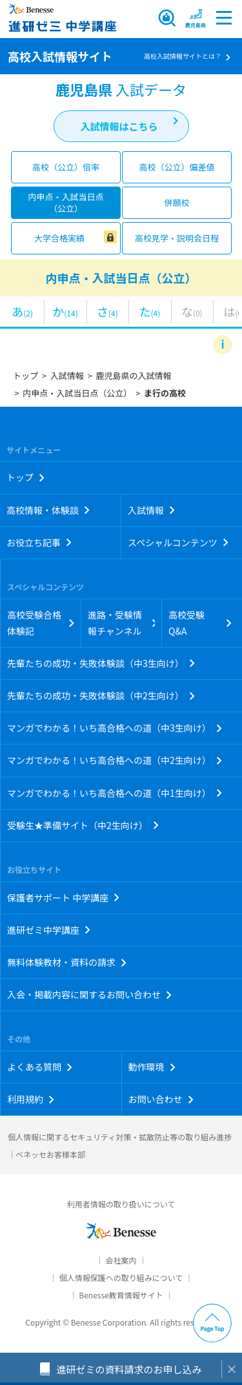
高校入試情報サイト (60, 56)
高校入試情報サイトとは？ (182, 56)
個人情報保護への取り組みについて (121, 1277)
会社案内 (120, 1260)
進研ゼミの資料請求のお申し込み (128, 1369)
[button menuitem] (195, 17)
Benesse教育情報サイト (121, 1294)
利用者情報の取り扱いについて (121, 1203)
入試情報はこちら (118, 126)
